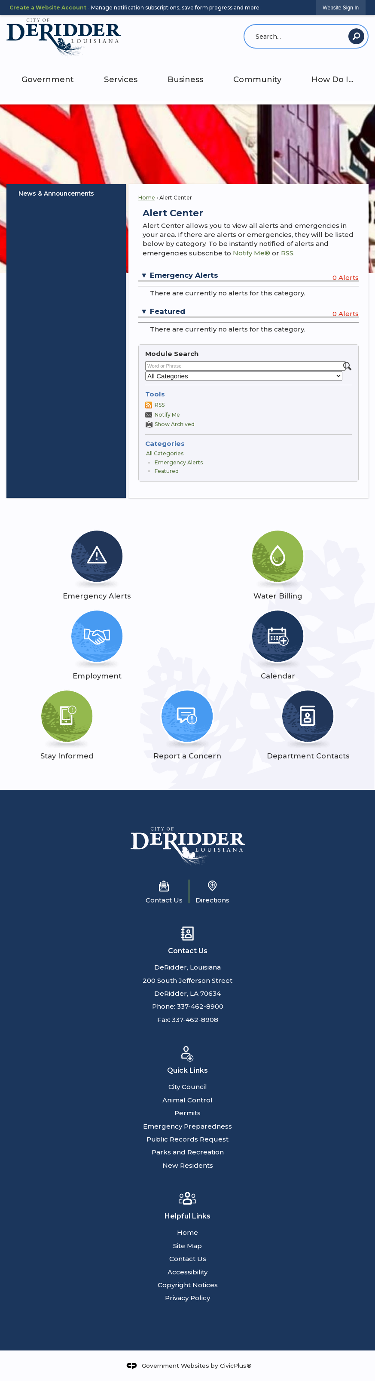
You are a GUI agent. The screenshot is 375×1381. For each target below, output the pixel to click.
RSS (287, 253)
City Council (187, 1087)
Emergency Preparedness (187, 1126)
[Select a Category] (243, 376)
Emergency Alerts (179, 462)
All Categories (164, 453)
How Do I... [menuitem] (332, 79)
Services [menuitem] (120, 79)
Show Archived (175, 424)
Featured (167, 471)
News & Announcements (56, 193)
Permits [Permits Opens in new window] (187, 1113)
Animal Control (187, 1100)
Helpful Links (187, 1216)
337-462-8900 (200, 1006)
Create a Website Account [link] (47, 7)
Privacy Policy (187, 1298)
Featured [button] (167, 311)
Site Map (187, 1246)
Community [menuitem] (257, 79)
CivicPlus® (236, 1365)
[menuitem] (66, 193)
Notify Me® (251, 253)
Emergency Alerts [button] (184, 275)
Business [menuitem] (185, 79)
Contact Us (187, 1259)
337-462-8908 (195, 1020)
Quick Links (187, 1070)
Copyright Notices (188, 1285)
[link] (341, 7)
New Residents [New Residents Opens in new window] (187, 1165)
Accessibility (187, 1272)
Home (146, 197)
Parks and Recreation (188, 1152)
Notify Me (167, 414)
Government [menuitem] (47, 79)
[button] (356, 36)
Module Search (171, 354)
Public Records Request (187, 1139)
